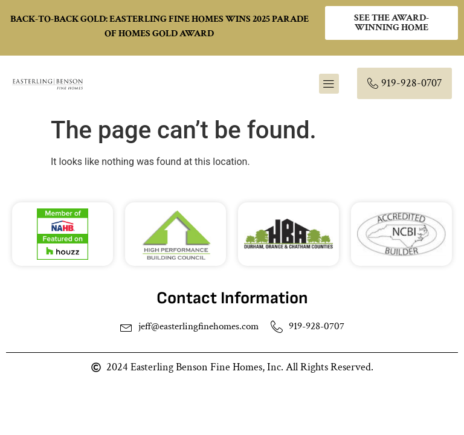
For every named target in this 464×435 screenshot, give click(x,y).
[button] (329, 84)
